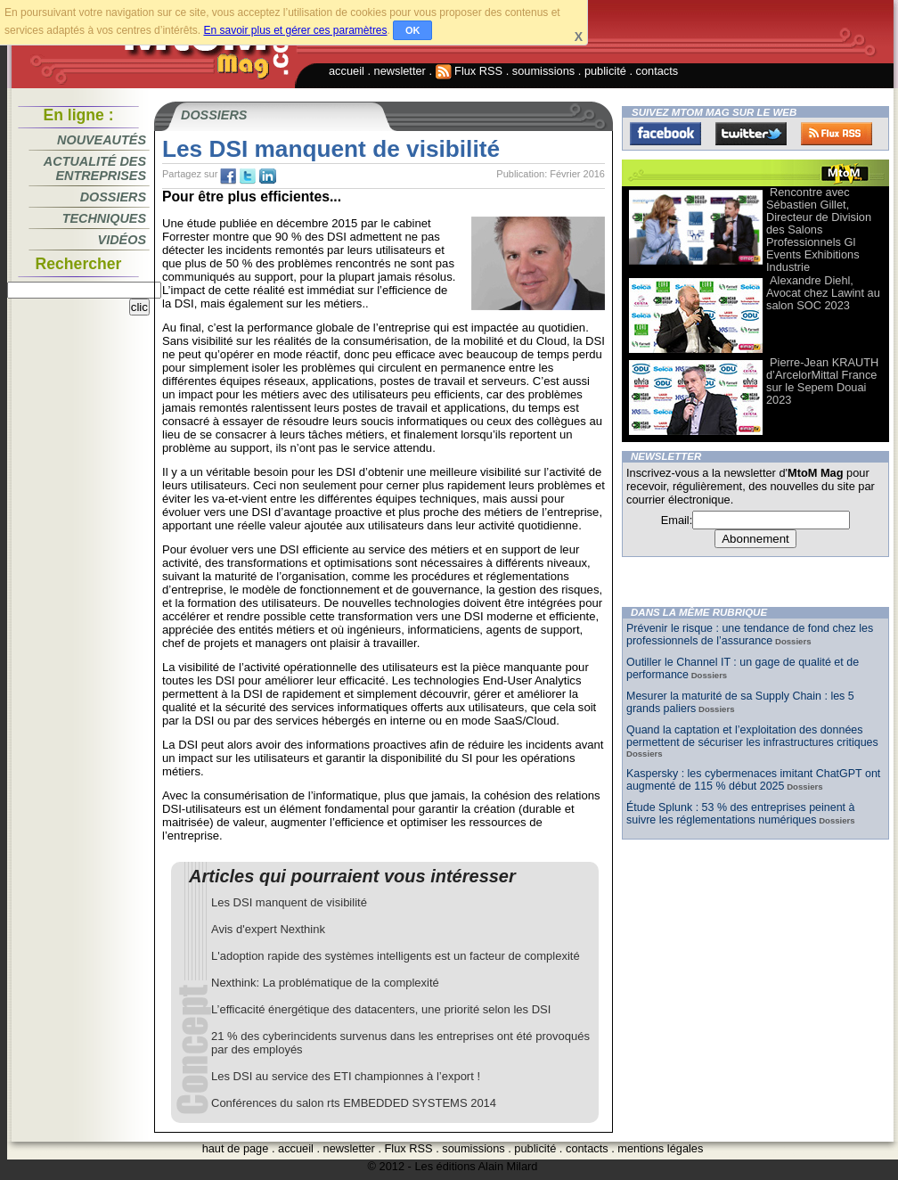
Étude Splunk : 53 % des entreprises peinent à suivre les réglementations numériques (740, 813)
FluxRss (836, 133)
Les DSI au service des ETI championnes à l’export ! (345, 1076)
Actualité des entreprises (95, 168)
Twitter (751, 133)
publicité (605, 71)
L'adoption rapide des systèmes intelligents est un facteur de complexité (395, 956)
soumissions (543, 71)
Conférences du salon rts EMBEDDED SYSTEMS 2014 (353, 1103)
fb (228, 176)
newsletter (400, 71)
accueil (346, 71)
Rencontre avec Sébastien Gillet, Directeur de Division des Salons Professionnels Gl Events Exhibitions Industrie (818, 229)
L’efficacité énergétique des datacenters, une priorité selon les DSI (381, 1009)
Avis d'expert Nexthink (268, 929)
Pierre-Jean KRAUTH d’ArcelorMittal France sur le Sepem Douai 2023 (822, 381)
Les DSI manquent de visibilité (289, 902)
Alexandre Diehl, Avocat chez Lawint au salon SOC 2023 (823, 293)
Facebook (665, 133)
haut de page (235, 1148)
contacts (657, 71)
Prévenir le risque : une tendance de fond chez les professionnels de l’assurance (749, 634)
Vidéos (122, 240)
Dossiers (113, 197)
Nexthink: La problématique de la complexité (325, 982)
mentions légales (660, 1148)
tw (248, 176)
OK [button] (412, 30)
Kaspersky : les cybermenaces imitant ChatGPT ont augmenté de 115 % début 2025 (753, 779)
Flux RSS (469, 71)
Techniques (104, 218)
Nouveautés (101, 140)
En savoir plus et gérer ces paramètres (295, 30)
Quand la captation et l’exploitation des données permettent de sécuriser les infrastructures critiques (752, 736)
